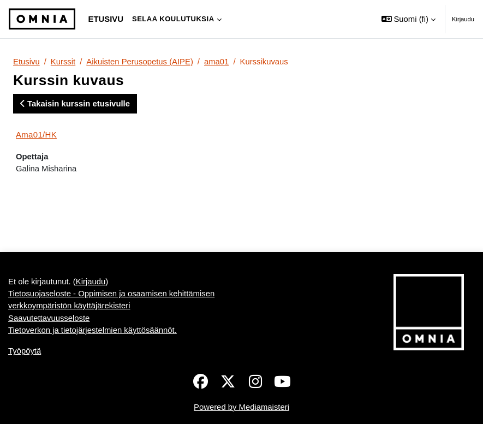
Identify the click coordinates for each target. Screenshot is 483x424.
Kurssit (63, 61)
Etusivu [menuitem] (105, 19)
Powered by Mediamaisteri (241, 407)
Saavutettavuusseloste (49, 318)
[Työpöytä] (42, 19)
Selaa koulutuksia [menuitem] (173, 19)
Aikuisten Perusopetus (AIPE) (139, 61)
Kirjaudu (463, 19)
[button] (408, 19)
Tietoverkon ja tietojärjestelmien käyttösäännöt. (92, 330)
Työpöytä (24, 351)
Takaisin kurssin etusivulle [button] (75, 103)
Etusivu (26, 61)
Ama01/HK (36, 134)
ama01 (216, 61)
